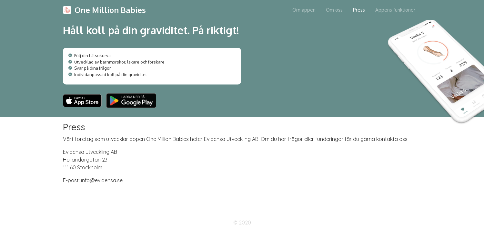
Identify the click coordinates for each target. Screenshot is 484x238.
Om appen (304, 10)
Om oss (334, 10)
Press (359, 10)
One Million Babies (110, 10)
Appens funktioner (395, 10)
